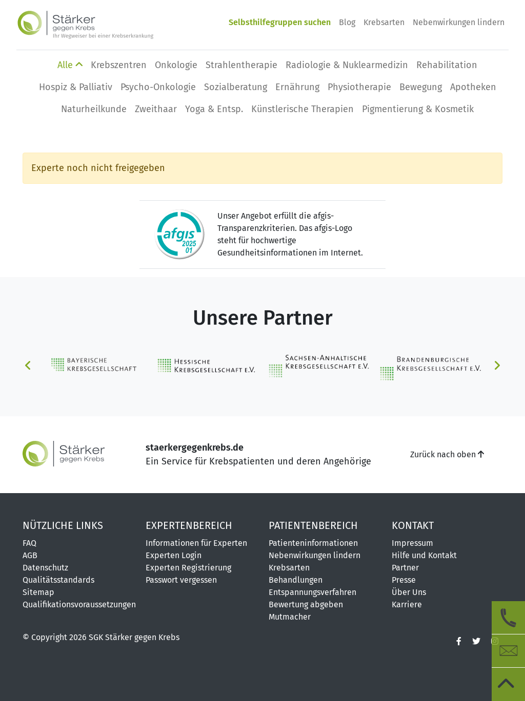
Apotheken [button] (473, 87)
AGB (30, 555)
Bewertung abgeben (306, 604)
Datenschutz (45, 567)
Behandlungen (295, 580)
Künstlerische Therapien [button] (302, 109)
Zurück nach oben (447, 454)
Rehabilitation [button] (446, 65)
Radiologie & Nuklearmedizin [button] (347, 65)
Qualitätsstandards (58, 580)
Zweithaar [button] (156, 109)
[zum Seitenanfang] (508, 684)
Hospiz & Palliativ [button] (75, 87)
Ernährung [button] (297, 87)
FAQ (29, 543)
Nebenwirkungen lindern (458, 22)
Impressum (412, 543)
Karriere (407, 604)
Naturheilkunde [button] (94, 109)
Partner (405, 567)
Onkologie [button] (176, 65)
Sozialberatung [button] (235, 87)
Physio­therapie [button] (359, 87)
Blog (347, 22)
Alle (70, 65)
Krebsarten (384, 22)
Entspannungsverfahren (312, 592)
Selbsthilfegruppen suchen (280, 22)
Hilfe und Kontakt (424, 555)
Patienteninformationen (313, 543)
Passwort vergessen (181, 580)
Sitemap (38, 592)
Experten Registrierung (188, 567)
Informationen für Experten (196, 543)
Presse (404, 580)
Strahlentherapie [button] (241, 65)
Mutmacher (290, 617)
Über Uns (409, 592)
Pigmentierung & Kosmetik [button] (418, 109)
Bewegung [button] (420, 87)
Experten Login (173, 555)
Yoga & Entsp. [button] (214, 109)
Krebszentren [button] (119, 65)
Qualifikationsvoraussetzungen (78, 604)
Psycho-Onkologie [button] (158, 87)
